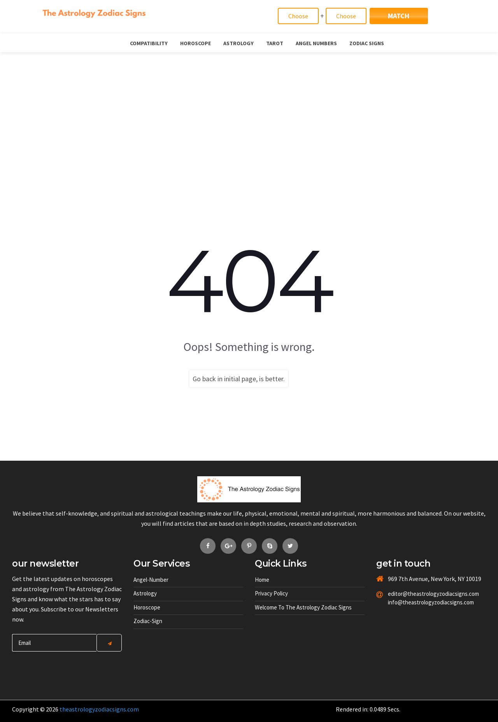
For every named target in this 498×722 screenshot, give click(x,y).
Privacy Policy (271, 593)
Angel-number (150, 579)
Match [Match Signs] (398, 15)
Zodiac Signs (366, 43)
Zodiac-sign (147, 621)
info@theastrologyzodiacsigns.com (415, 602)
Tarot (274, 43)
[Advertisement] (249, 110)
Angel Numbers (316, 43)
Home (262, 579)
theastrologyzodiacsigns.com (99, 709)
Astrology (238, 43)
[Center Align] (109, 643)
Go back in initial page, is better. (239, 378)
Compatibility (149, 43)
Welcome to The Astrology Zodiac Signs (303, 607)
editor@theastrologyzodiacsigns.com (415, 593)
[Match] (298, 16)
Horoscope (195, 43)
